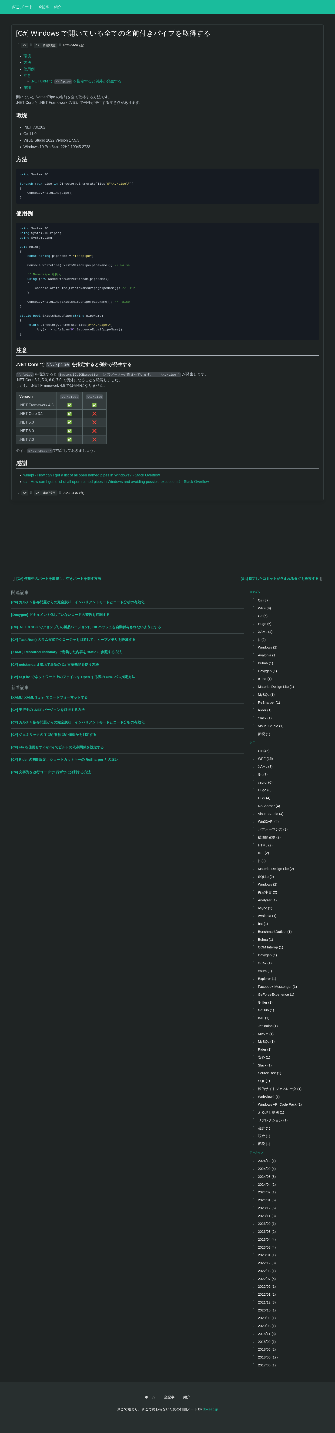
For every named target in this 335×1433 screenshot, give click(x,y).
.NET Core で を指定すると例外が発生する (76, 81)
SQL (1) (261, 1081)
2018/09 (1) (264, 1342)
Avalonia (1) (264, 655)
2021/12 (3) (264, 1302)
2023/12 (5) (264, 1208)
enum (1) (262, 971)
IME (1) (260, 1018)
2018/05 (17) (265, 1357)
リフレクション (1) (270, 1120)
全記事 (44, 7)
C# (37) (261, 600)
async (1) (262, 908)
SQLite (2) (263, 877)
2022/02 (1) (264, 1286)
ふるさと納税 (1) (268, 1112)
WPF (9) (261, 608)
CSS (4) (261, 798)
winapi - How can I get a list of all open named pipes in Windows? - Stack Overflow (91, 475)
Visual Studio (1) (267, 726)
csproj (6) (262, 782)
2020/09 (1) (264, 1318)
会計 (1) (261, 1128)
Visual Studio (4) (267, 814)
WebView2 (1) (266, 1097)
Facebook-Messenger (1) (274, 986)
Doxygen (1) (264, 671)
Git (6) (260, 616)
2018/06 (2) (264, 1349)
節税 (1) (261, 734)
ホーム (150, 1397)
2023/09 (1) (264, 1224)
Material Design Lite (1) (273, 687)
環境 (27, 56)
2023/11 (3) (264, 1216)
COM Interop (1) (267, 947)
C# (25, 45)
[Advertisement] (150, 538)
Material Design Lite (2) (273, 869)
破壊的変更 (49, 45)
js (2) (259, 640)
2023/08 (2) (264, 1231)
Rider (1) (261, 710)
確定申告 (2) (264, 892)
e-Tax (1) (262, 679)
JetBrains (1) (265, 1026)
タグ (252, 742)
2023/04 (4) (264, 1239)
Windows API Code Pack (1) (277, 1104)
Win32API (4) (265, 821)
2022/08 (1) (264, 1271)
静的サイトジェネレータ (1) (277, 1089)
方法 (27, 63)
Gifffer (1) (262, 1002)
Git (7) (260, 774)
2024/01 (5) (264, 1200)
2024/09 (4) (264, 1169)
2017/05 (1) (264, 1365)
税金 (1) (261, 1136)
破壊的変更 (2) (266, 837)
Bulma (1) (262, 663)
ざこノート (22, 6)
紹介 (57, 7)
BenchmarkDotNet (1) (272, 932)
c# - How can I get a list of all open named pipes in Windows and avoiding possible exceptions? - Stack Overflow (116, 482)
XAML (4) (262, 632)
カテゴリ (255, 591)
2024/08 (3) (264, 1176)
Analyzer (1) (264, 900)
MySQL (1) (263, 694)
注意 (27, 76)
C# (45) (261, 751)
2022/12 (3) (264, 1263)
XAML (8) (262, 766)
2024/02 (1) (264, 1192)
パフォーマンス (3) (270, 829)
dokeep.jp (210, 1409)
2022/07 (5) (264, 1279)
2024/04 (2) (264, 1184)
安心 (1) (261, 1057)
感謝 (27, 88)
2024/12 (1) (264, 1161)
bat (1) (260, 924)
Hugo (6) (261, 624)
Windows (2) (264, 647)
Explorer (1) (264, 979)
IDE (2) (260, 853)
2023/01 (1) (264, 1255)
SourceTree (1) (266, 1073)
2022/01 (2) (264, 1294)
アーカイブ (257, 1152)
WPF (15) (262, 759)
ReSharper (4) (266, 806)
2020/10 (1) (264, 1310)
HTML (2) (262, 845)
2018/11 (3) (264, 1334)
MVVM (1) (263, 1034)
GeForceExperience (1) (273, 994)
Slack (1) (262, 718)
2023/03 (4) (264, 1247)
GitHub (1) (263, 1010)
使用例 (29, 69)
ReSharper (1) (266, 702)
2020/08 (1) (264, 1326)
